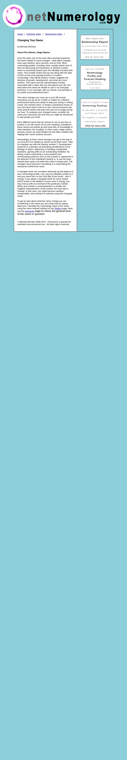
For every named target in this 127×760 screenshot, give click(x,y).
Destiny (58, 208)
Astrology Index (33, 34)
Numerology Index (53, 34)
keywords (29, 211)
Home (20, 34)
